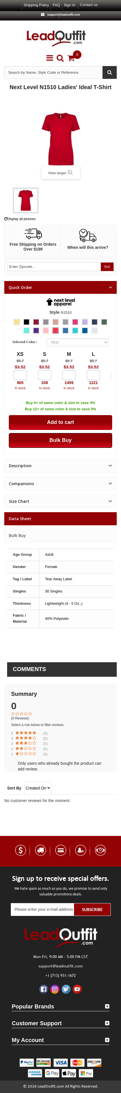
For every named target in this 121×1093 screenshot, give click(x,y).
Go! (107, 266)
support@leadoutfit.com (63, 14)
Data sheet (20, 518)
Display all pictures (20, 219)
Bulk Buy (17, 535)
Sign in (69, 5)
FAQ (56, 5)
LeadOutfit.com (51, 1086)
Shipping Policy (36, 5)
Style (55, 312)
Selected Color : (26, 342)
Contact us (89, 5)
